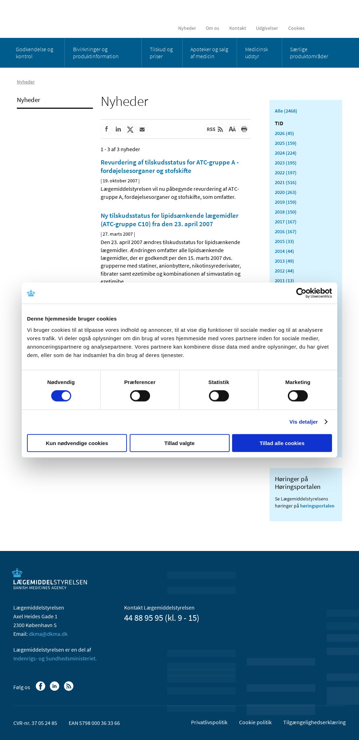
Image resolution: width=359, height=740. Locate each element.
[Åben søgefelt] (335, 28)
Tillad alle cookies (281, 443)
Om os (212, 28)
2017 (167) (286, 221)
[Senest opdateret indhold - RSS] (215, 129)
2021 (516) (286, 182)
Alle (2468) (286, 111)
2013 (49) (284, 261)
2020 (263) (286, 192)
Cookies (296, 28)
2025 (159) (286, 143)
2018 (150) (286, 212)
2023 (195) (286, 163)
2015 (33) (284, 241)
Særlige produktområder (309, 53)
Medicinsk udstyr (256, 53)
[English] (318, 28)
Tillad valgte (179, 443)
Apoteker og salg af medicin (209, 53)
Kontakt (237, 28)
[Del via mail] (142, 129)
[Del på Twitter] (130, 129)
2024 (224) (286, 153)
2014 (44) (284, 251)
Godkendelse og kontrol (34, 53)
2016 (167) (286, 231)
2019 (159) (286, 202)
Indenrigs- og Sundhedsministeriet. (55, 658)
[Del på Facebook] (106, 129)
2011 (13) (284, 280)
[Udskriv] (244, 129)
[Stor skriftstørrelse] (232, 129)
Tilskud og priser (161, 53)
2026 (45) (284, 133)
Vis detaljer (304, 422)
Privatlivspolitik (209, 722)
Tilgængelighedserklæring (314, 722)
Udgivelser (267, 28)
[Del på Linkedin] (118, 129)
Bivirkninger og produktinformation (96, 53)
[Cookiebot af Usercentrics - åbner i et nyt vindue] (301, 293)
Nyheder (187, 28)
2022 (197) (286, 172)
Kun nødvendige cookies (77, 443)
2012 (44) (284, 271)
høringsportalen (317, 506)
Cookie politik (255, 722)
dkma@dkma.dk (48, 633)
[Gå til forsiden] (64, 18)
